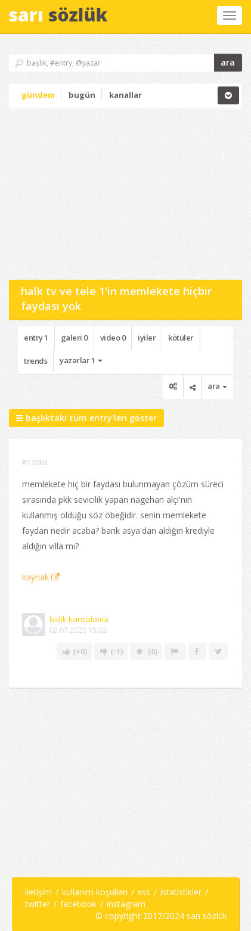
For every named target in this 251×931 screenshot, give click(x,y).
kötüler (181, 337)
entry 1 (36, 337)
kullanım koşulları (95, 892)
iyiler (147, 337)
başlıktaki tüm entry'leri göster (86, 417)
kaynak (41, 577)
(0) (146, 651)
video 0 (113, 337)
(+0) (74, 651)
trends (35, 360)
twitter (37, 904)
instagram (126, 904)
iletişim (38, 892)
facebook (78, 904)
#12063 (35, 462)
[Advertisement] (98, 193)
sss (144, 892)
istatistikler (181, 892)
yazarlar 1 (81, 360)
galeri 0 (74, 337)
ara (228, 62)
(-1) (111, 651)
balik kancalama (79, 619)
